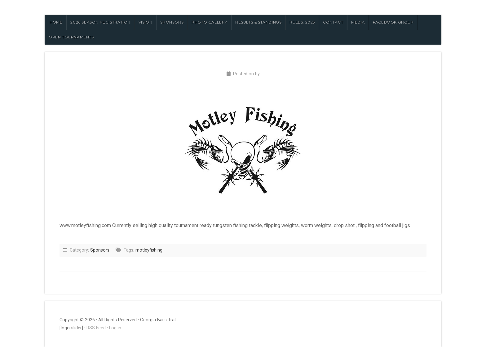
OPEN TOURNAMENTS (71, 37)
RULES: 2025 (302, 22)
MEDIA (358, 22)
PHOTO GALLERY (209, 22)
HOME (56, 22)
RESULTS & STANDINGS (258, 22)
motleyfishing (148, 250)
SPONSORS (171, 22)
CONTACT (333, 22)
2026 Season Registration (100, 22)
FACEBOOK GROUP (393, 22)
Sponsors (99, 250)
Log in (115, 328)
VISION (145, 22)
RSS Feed (96, 328)
